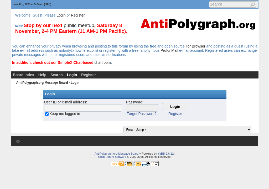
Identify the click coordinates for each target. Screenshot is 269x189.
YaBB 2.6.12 (166, 153)
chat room (102, 62)
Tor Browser (195, 46)
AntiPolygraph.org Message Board (42, 83)
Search (56, 75)
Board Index (23, 75)
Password (134, 102)
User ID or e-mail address (65, 102)
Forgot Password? (142, 114)
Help (42, 75)
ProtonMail (169, 50)
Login (61, 15)
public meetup (79, 25)
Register (78, 15)
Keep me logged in (64, 114)
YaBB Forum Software (112, 156)
